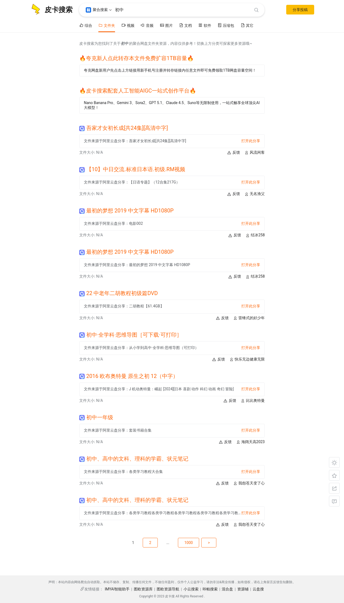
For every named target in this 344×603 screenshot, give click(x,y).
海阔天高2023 (250, 442)
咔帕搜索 (210, 589)
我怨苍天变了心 (249, 483)
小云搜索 (191, 589)
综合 (85, 25)
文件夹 (106, 25)
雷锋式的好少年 (249, 318)
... (167, 543)
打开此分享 (250, 141)
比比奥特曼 (253, 400)
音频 (147, 25)
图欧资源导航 (168, 589)
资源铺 (243, 589)
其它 (247, 25)
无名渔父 (254, 194)
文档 (185, 25)
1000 (188, 543)
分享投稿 (300, 10)
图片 (166, 25)
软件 (204, 25)
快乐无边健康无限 (247, 359)
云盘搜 (258, 589)
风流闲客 (254, 152)
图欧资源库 (143, 589)
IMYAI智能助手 (117, 589)
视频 (127, 25)
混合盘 (227, 589)
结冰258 (255, 235)
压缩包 (225, 25)
